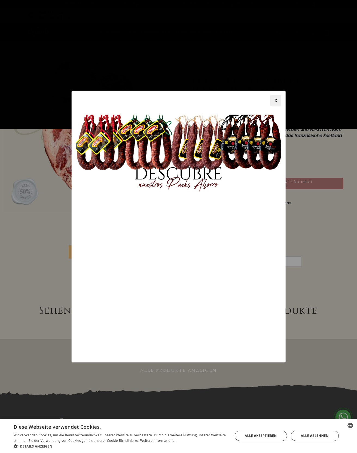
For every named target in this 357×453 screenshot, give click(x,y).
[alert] (178, 436)
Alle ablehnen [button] (315, 435)
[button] (120, 446)
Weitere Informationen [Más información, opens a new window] (158, 440)
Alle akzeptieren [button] (261, 435)
